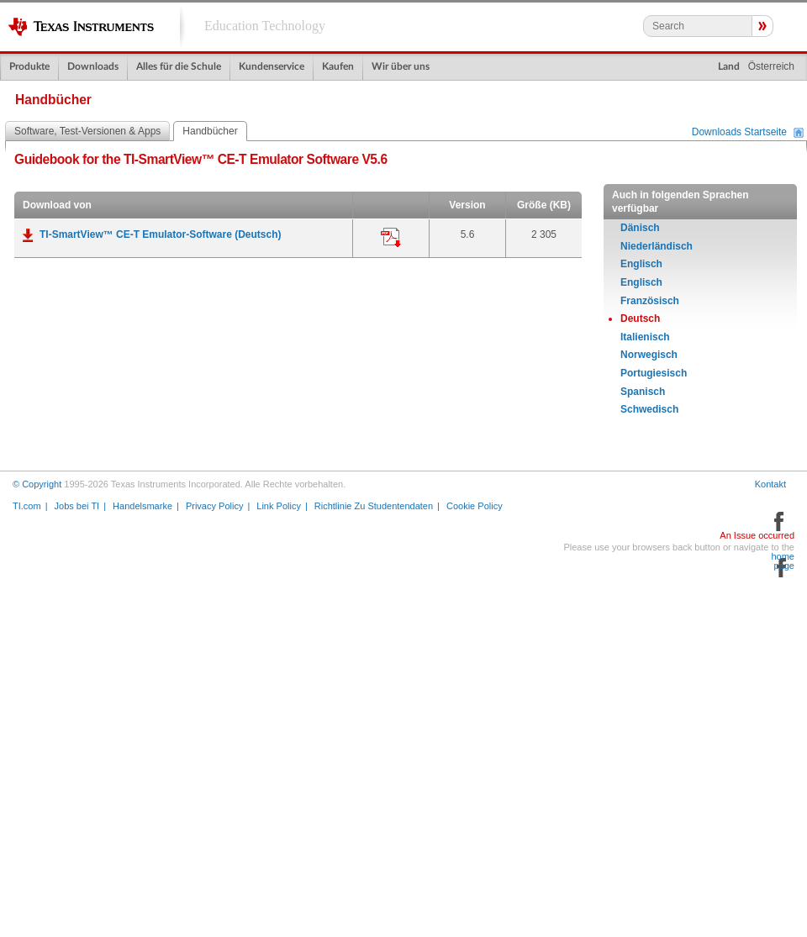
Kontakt (770, 484)
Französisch (649, 301)
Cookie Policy (474, 506)
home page (782, 561)
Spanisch (642, 391)
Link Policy (278, 506)
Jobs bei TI (77, 506)
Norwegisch (649, 355)
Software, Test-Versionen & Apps (87, 131)
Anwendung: (391, 238)
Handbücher (209, 131)
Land (729, 66)
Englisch (641, 264)
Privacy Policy (214, 506)
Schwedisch (649, 409)
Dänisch (640, 228)
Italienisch (645, 337)
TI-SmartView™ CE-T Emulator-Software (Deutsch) (160, 234)
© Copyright (37, 484)
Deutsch (640, 318)
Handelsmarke (142, 506)
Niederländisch (656, 246)
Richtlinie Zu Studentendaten (373, 506)
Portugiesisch (653, 373)
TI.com (27, 506)
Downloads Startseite (739, 133)
